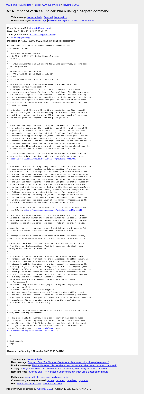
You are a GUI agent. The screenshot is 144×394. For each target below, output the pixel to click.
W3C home (11, 5)
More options (61, 17)
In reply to (73, 20)
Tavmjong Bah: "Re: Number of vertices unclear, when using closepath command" (68, 362)
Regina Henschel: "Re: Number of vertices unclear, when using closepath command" (74, 365)
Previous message (57, 20)
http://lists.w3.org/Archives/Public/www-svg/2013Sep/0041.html (43, 159)
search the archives (52, 383)
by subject (72, 380)
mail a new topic (60, 377)
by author (83, 380)
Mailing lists (25, 5)
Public (37, 5)
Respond (48, 17)
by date (50, 380)
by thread (60, 380)
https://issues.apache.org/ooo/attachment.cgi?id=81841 (53, 210)
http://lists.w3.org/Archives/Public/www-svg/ (31, 331)
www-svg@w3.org (51, 5)
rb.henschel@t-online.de (42, 34)
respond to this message (37, 377)
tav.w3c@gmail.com (40, 28)
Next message (39, 20)
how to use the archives (29, 383)
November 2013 (71, 5)
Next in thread (87, 20)
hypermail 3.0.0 (44, 389)
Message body (34, 17)
